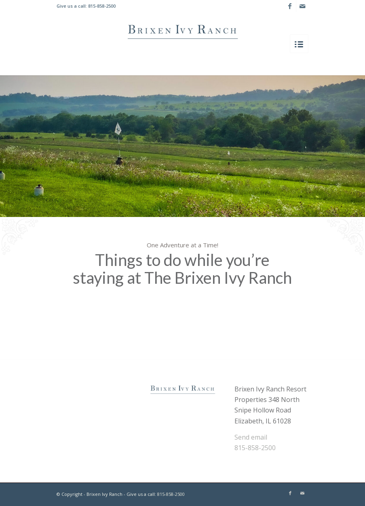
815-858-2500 (102, 6)
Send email (250, 437)
